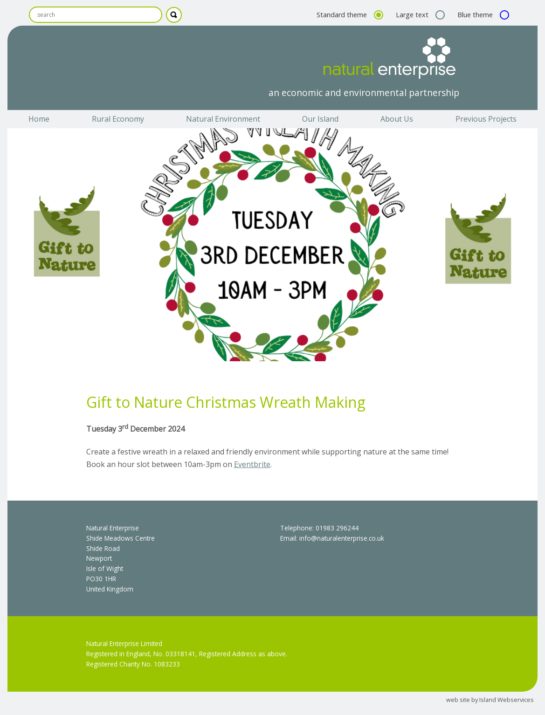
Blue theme (482, 14)
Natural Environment (223, 119)
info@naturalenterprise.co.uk (341, 538)
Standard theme (349, 14)
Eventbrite (252, 464)
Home (38, 119)
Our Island (320, 119)
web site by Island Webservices (490, 699)
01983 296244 (337, 527)
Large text (419, 14)
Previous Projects (486, 119)
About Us (396, 119)
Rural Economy (118, 119)
